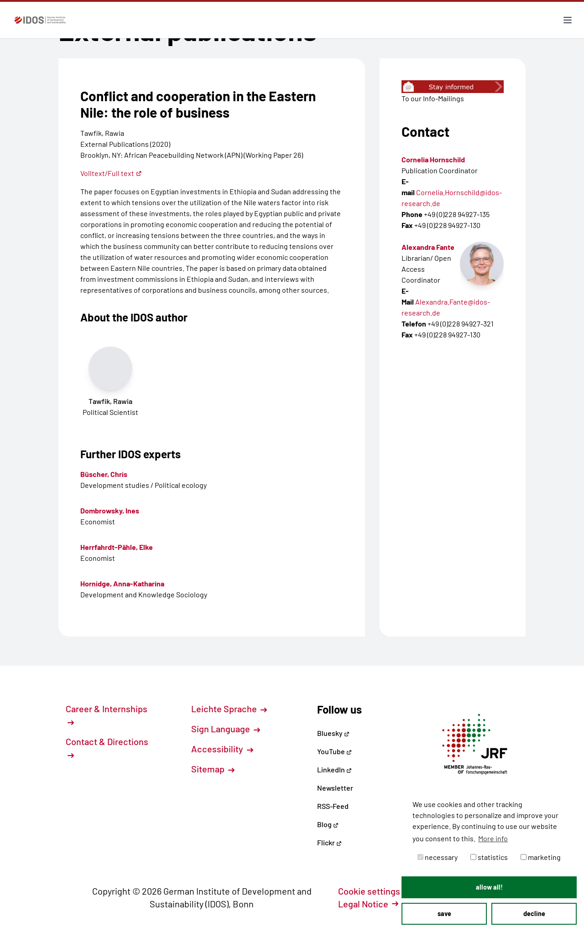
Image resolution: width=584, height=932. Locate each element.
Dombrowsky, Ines (109, 510)
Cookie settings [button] (374, 890)
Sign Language (225, 728)
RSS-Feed (333, 806)
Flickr (329, 842)
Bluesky (333, 733)
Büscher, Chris (103, 474)
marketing (541, 857)
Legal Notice (368, 903)
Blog (328, 824)
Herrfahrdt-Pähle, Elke (116, 547)
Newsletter (335, 787)
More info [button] (493, 838)
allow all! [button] (489, 887)
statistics (489, 857)
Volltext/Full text (111, 173)
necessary (437, 857)
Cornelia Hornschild (433, 159)
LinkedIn (334, 769)
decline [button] (534, 913)
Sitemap (213, 768)
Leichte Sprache (229, 708)
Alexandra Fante (428, 247)
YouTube (334, 751)
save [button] (444, 913)
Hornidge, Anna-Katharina (122, 583)
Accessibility (222, 748)
